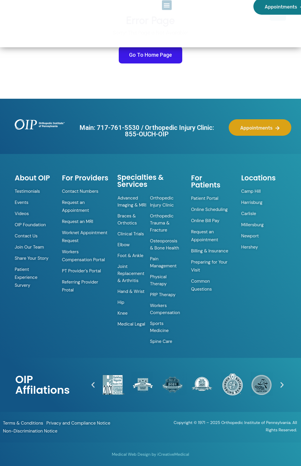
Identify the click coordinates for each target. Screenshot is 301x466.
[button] (93, 384)
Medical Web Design (131, 454)
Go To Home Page (150, 55)
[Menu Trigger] (278, 12)
